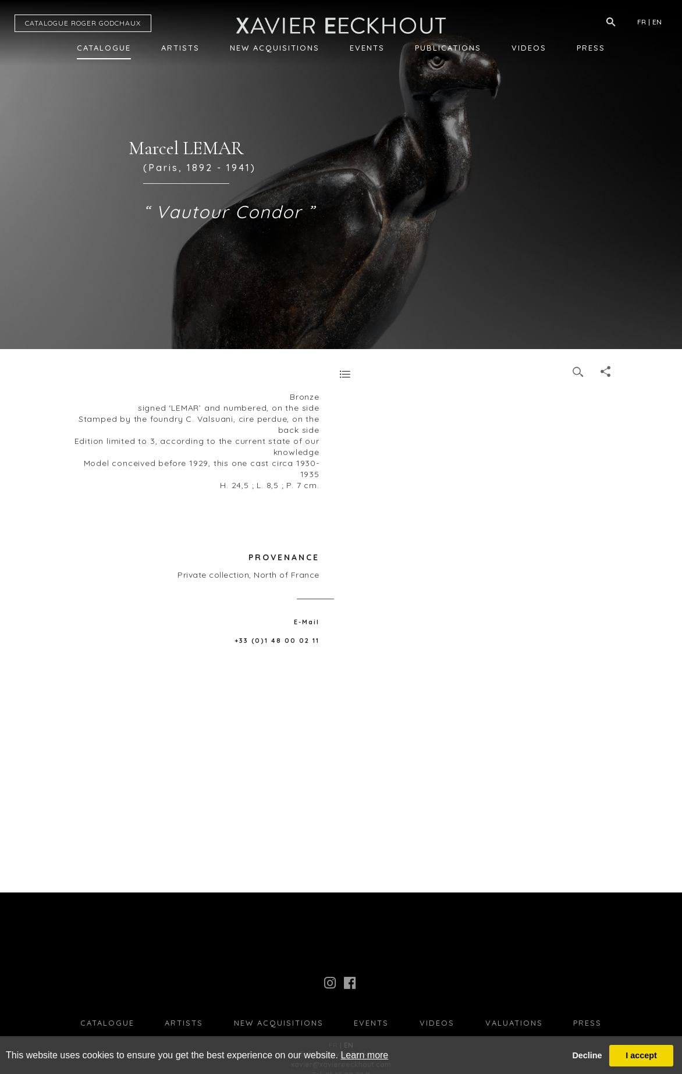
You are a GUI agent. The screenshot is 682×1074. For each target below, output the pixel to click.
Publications (448, 47)
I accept (641, 1055)
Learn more (364, 1055)
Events (367, 47)
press (587, 1022)
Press (591, 47)
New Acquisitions (274, 47)
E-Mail (306, 622)
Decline (587, 1055)
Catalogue (104, 47)
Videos (529, 47)
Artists (180, 47)
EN (657, 21)
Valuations (514, 1022)
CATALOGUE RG (83, 23)
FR (641, 21)
